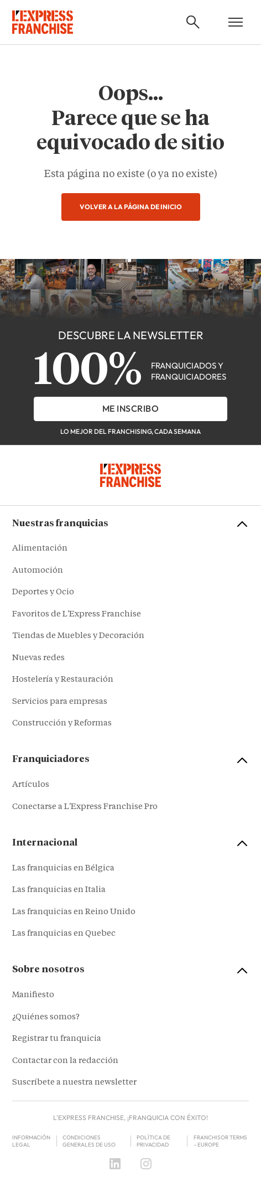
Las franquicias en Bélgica (63, 868)
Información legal (31, 1141)
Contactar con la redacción (65, 1061)
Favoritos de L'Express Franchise (76, 614)
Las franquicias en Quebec (64, 934)
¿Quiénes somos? (46, 1017)
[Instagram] (146, 1163)
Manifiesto (33, 995)
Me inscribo (130, 408)
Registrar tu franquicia (56, 1039)
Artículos (30, 785)
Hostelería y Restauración (62, 680)
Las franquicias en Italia (59, 890)
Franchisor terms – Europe (220, 1141)
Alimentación (39, 549)
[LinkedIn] (115, 1163)
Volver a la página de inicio (131, 207)
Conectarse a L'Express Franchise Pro (85, 807)
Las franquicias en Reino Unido (73, 912)
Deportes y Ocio (43, 592)
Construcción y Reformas (62, 723)
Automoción (37, 571)
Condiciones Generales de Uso (89, 1141)
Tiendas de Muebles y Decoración (78, 636)
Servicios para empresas (59, 702)
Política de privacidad (153, 1141)
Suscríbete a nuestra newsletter (74, 1083)
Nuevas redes (38, 658)
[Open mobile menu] (235, 22)
